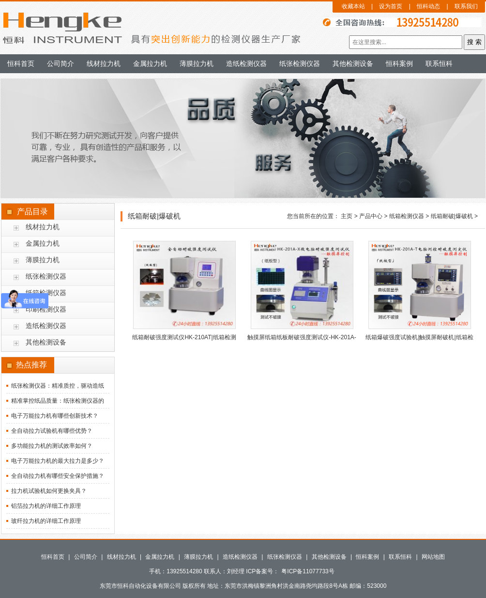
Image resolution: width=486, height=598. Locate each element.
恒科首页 (20, 63)
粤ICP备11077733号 (307, 571)
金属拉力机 (150, 63)
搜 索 (474, 42)
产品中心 (370, 216)
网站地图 (433, 556)
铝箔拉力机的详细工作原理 (46, 506)
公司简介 (60, 63)
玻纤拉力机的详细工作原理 (46, 521)
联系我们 (466, 6)
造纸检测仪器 (246, 63)
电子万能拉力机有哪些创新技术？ (54, 415)
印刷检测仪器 (46, 309)
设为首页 (390, 6)
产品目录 (32, 211)
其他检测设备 (353, 63)
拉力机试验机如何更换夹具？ (49, 491)
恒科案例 (399, 63)
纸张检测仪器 (299, 63)
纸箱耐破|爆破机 (452, 216)
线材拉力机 (104, 63)
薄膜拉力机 (196, 63)
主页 (346, 216)
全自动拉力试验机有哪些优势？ (51, 430)
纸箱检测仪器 (406, 216)
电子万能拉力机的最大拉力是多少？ (57, 460)
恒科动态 (428, 6)
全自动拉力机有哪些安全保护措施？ (57, 475)
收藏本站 (353, 6)
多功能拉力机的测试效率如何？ (51, 445)
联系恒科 (439, 63)
